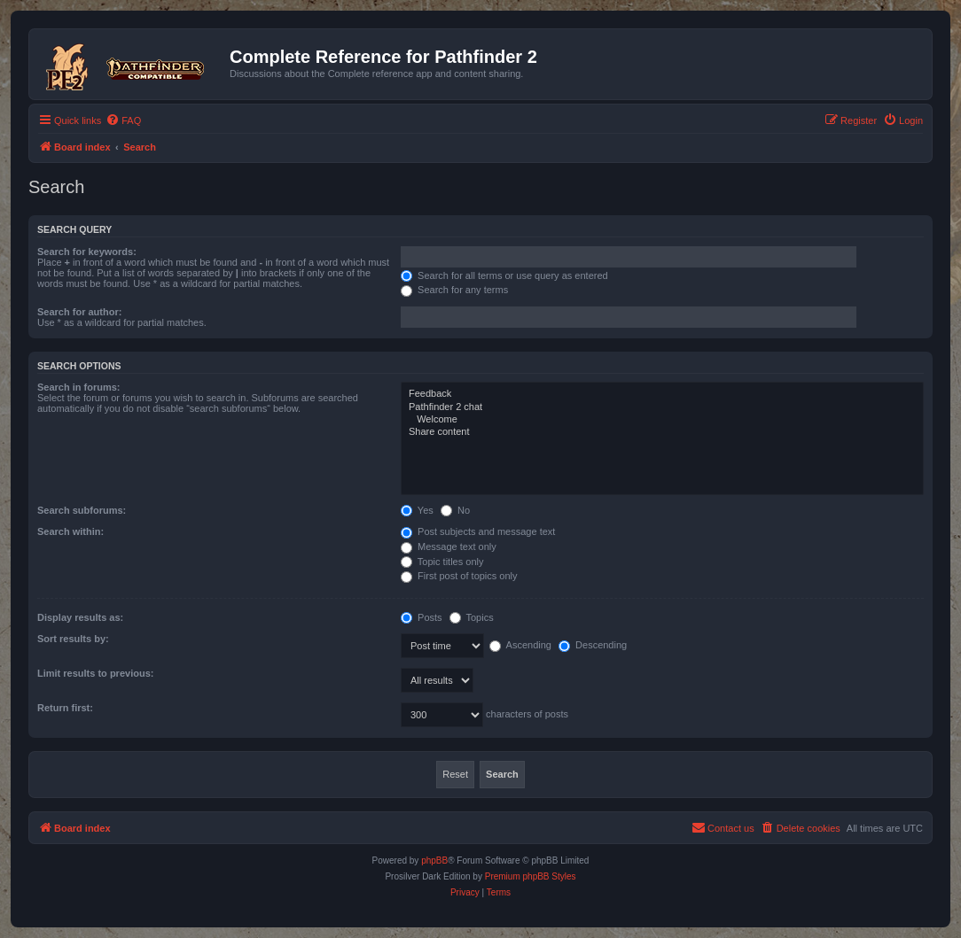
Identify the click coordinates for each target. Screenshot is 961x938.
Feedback (662, 394)
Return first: (65, 707)
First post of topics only (459, 575)
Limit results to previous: (95, 673)
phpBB (434, 860)
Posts (421, 617)
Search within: (70, 531)
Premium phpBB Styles (530, 876)
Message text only (448, 546)
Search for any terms (454, 289)
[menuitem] (123, 120)
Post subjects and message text (478, 531)
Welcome (662, 420)
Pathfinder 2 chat (662, 407)
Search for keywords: (87, 251)
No (455, 510)
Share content (662, 432)
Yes (417, 510)
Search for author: (79, 311)
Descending (593, 645)
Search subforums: (81, 510)
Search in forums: (79, 387)
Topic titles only (442, 561)
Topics (471, 617)
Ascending (520, 645)
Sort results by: (73, 638)
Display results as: (80, 617)
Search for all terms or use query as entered (504, 275)
